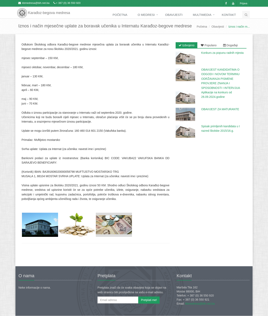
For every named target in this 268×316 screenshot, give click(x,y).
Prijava (243, 3)
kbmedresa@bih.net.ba (36, 2)
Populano (208, 45)
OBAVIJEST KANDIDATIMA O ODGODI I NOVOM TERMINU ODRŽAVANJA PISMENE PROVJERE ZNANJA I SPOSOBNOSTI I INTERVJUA (220, 79)
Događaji (230, 45)
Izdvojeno (187, 45)
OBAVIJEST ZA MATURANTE (220, 109)
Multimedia (202, 14)
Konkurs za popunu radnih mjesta (222, 52)
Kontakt (229, 14)
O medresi (146, 14)
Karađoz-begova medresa (43, 10)
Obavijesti (174, 14)
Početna (120, 14)
